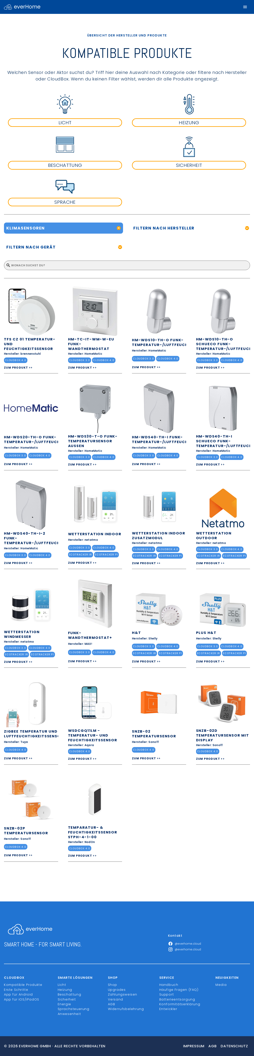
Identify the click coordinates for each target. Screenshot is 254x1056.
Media (221, 984)
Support (166, 994)
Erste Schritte (16, 989)
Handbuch (168, 984)
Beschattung (69, 994)
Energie (64, 1004)
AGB (111, 1004)
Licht (62, 984)
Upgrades (117, 989)
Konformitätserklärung (179, 1004)
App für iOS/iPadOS (21, 999)
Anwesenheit (69, 1014)
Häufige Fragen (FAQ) (179, 989)
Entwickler (168, 1009)
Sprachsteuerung (73, 1009)
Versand (115, 999)
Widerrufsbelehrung (126, 1009)
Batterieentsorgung (177, 999)
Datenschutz (234, 1046)
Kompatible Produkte (23, 984)
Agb (212, 1046)
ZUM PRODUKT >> (18, 367)
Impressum (193, 1046)
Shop (112, 984)
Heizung (65, 989)
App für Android (18, 994)
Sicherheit (67, 999)
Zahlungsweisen (122, 994)
